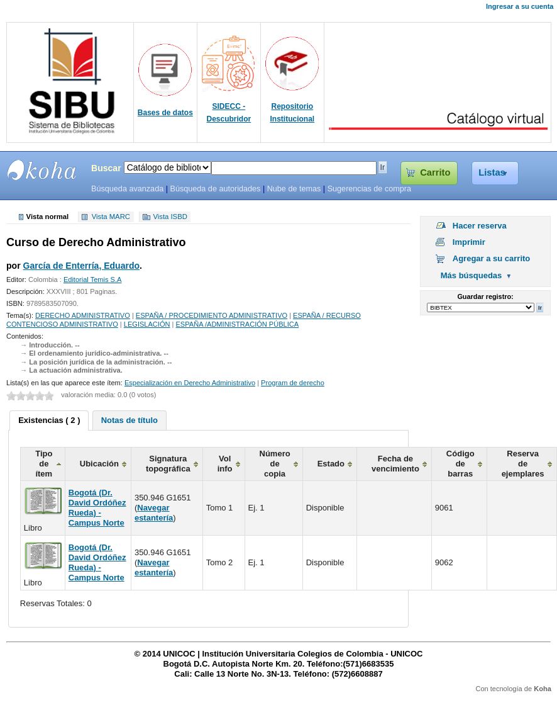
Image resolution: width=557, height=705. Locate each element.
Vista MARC (111, 217)
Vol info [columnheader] (225, 463)
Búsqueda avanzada (127, 188)
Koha (542, 688)
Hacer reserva (480, 225)
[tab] (49, 420)
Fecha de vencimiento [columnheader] (395, 463)
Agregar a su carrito (492, 258)
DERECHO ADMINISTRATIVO (82, 315)
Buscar (106, 168)
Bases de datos (165, 112)
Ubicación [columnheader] (99, 463)
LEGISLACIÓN (147, 324)
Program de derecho (292, 382)
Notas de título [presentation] (129, 420)
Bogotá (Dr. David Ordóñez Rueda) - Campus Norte (97, 507)
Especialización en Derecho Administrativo (189, 382)
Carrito (435, 172)
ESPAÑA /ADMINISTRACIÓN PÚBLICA (237, 324)
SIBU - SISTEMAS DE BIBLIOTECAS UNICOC (42, 170)
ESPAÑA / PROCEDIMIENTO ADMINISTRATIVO (211, 315)
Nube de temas (294, 188)
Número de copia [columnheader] (275, 463)
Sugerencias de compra (369, 188)
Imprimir (469, 242)
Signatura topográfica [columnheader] (168, 463)
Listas (491, 172)
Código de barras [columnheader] (460, 463)
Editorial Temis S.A (92, 279)
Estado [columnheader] (331, 463)
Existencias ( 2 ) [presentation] (49, 420)
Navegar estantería (154, 512)
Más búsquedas (471, 275)
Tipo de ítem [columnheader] (43, 463)
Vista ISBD (170, 217)
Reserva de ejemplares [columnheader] (523, 463)
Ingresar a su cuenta (519, 6)
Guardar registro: (485, 296)
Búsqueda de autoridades (215, 188)
